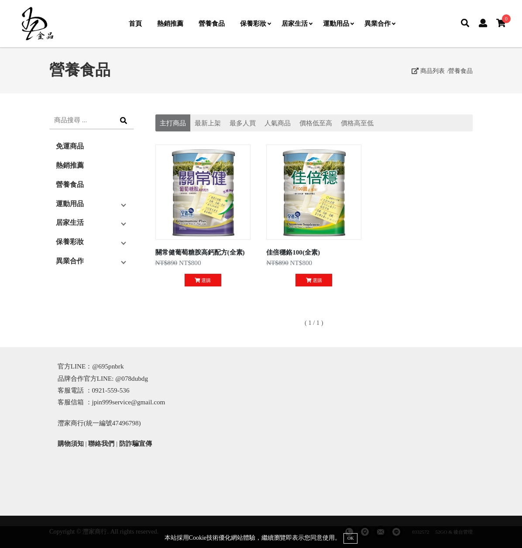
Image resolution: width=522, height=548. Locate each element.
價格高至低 (357, 123)
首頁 (135, 23)
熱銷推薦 (170, 23)
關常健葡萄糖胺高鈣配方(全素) (200, 252)
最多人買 (243, 123)
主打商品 (173, 123)
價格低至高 (315, 123)
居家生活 (297, 23)
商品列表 (428, 70)
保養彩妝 (255, 23)
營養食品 (212, 23)
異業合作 (379, 23)
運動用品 (338, 23)
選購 (203, 280)
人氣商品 (277, 123)
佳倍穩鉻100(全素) (293, 252)
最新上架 (208, 123)
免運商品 (70, 146)
